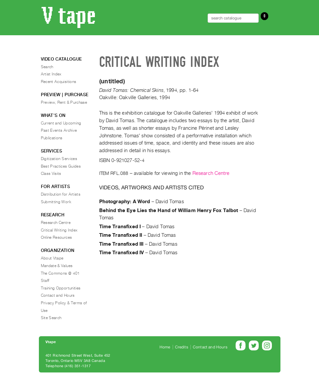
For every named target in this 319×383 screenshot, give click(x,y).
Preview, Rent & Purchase (64, 102)
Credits (181, 347)
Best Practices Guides (61, 166)
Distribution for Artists (61, 194)
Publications (52, 138)
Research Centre (210, 173)
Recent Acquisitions (58, 81)
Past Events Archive (59, 130)
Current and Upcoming (61, 123)
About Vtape (52, 258)
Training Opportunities (61, 288)
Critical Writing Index (59, 230)
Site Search (51, 317)
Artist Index (51, 74)
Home (165, 347)
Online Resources (56, 237)
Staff (45, 280)
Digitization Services (59, 158)
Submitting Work (56, 202)
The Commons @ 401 (60, 273)
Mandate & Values (57, 265)
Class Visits (51, 173)
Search (47, 67)
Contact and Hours (58, 295)
